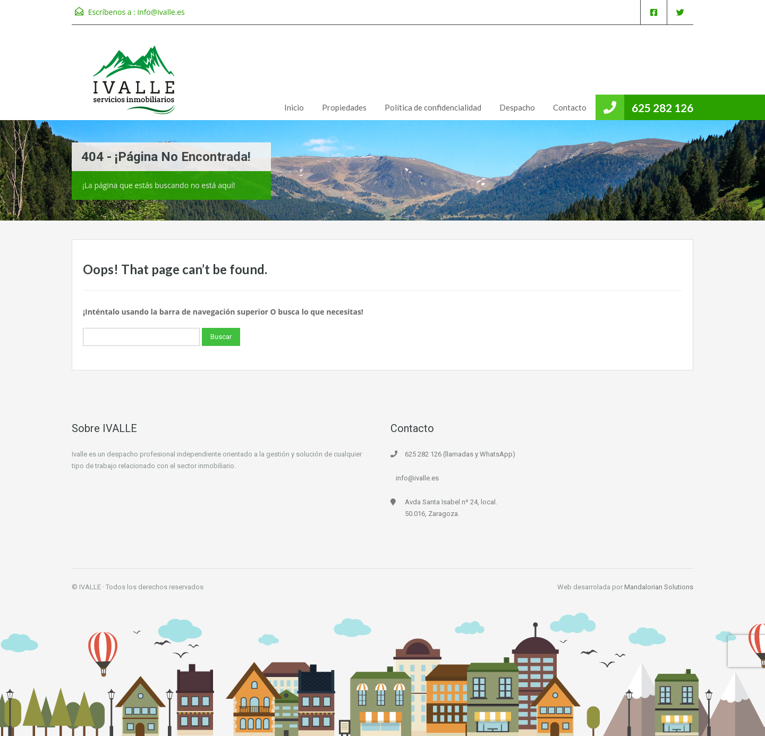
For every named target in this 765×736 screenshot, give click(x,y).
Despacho (517, 107)
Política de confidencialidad (433, 107)
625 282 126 (662, 107)
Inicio (294, 107)
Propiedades (344, 107)
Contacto (569, 107)
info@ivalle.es (161, 12)
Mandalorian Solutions (658, 587)
